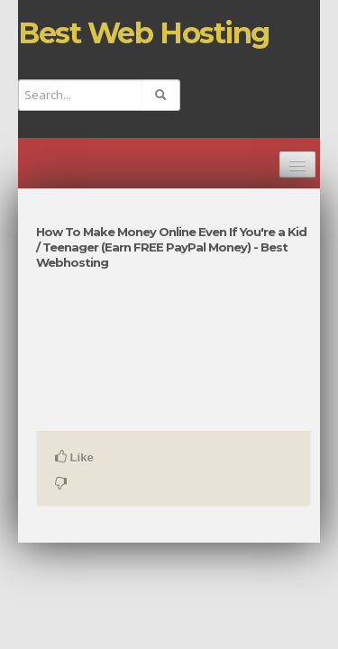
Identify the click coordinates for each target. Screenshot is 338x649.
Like (74, 457)
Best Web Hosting (143, 32)
